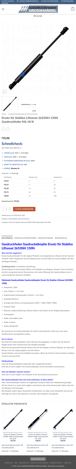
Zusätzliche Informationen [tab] (25, 238)
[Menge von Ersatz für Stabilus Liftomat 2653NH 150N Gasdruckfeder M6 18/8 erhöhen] (10, 209)
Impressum (9, 463)
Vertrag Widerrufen (38, 459)
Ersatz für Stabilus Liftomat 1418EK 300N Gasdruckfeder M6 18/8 (13, 436)
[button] (3, 9)
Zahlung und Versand (39, 463)
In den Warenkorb (24, 209)
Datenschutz (24, 463)
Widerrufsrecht (56, 463)
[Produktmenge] (6, 209)
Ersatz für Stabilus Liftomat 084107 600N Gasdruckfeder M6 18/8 (38, 436)
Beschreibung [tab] (7, 238)
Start (4, 114)
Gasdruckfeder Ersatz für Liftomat (23, 114)
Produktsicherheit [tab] (45, 238)
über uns (67, 463)
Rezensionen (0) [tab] (61, 238)
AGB (15, 463)
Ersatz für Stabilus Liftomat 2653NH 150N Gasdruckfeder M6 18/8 (30, 222)
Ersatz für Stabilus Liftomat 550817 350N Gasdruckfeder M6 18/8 (63, 436)
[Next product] (3, 129)
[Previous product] (8, 129)
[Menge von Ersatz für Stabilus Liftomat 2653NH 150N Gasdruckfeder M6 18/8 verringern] (3, 209)
